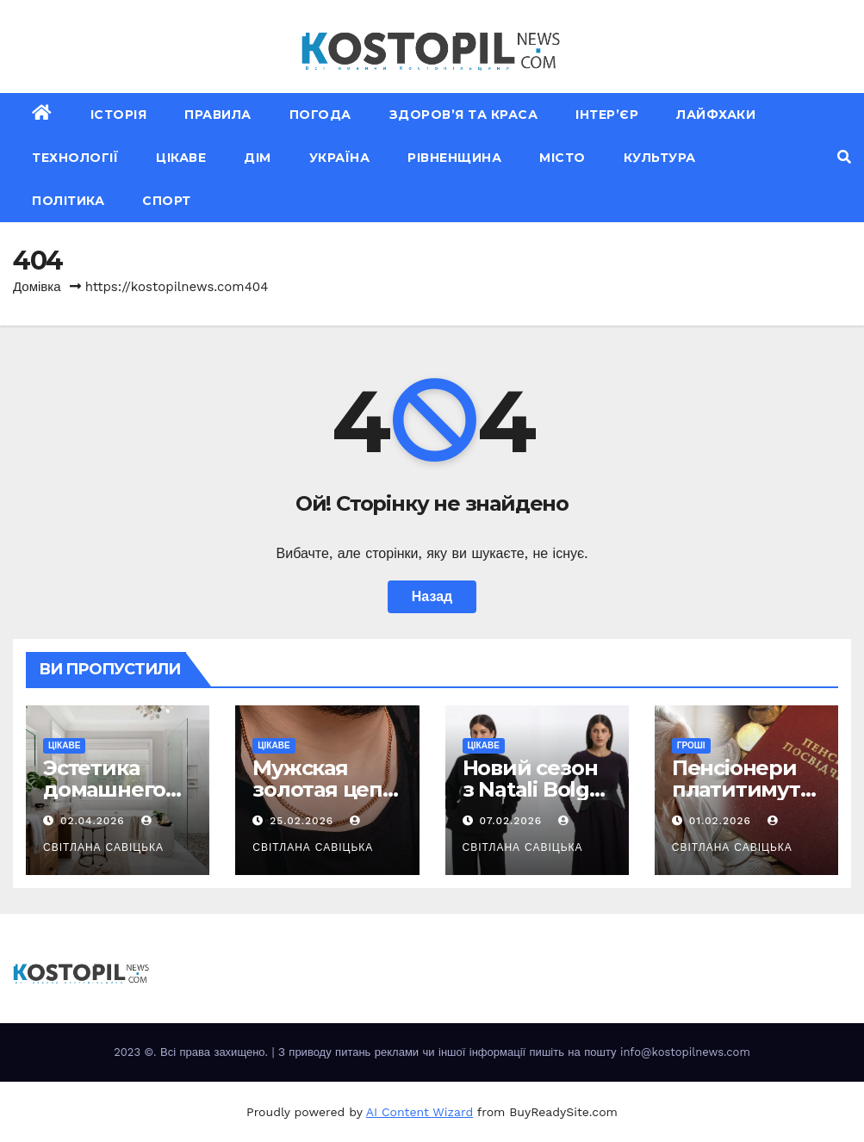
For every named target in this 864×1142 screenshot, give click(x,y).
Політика (68, 200)
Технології (75, 157)
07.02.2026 (512, 821)
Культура (660, 157)
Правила (218, 114)
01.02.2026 (722, 821)
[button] (844, 157)
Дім (257, 157)
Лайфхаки (715, 114)
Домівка (37, 287)
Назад (432, 596)
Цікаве (181, 157)
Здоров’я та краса (463, 114)
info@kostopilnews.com (685, 1052)
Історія (118, 114)
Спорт (166, 200)
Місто (562, 157)
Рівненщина (454, 157)
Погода (320, 114)
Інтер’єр (606, 114)
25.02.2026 (304, 821)
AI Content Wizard (419, 1112)
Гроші (691, 745)
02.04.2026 (94, 821)
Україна (339, 157)
